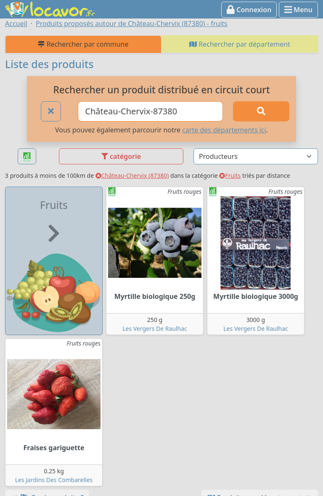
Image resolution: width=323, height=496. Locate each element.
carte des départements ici (224, 130)
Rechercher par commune (83, 44)
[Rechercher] (261, 111)
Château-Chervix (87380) (132, 175)
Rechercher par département (239, 44)
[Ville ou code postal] (150, 111)
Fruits (230, 175)
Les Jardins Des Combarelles (54, 480)
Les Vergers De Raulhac (154, 328)
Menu (298, 9)
